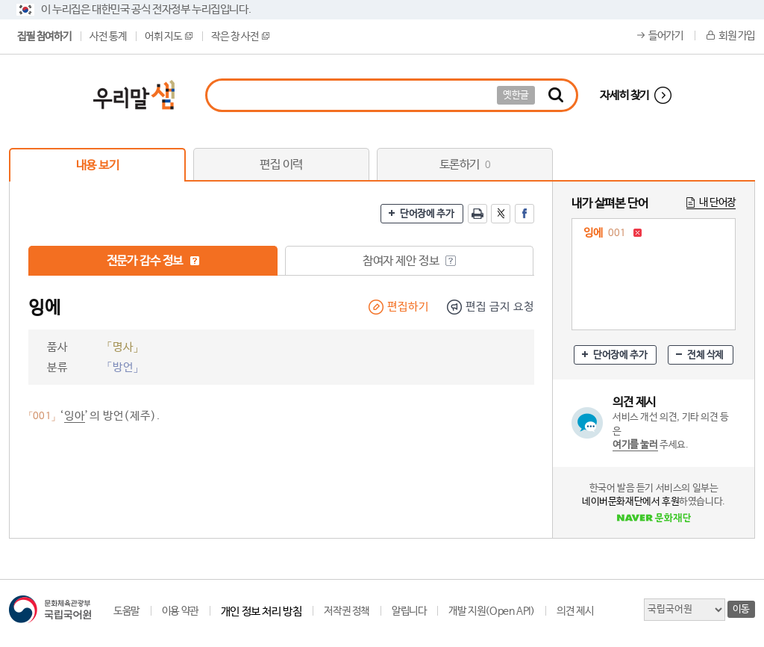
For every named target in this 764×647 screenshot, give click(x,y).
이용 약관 (180, 611)
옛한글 (516, 95)
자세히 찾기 (624, 95)
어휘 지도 (168, 37)
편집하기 (408, 306)
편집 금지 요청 (500, 306)
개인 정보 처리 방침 (261, 611)
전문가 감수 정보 (153, 261)
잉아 (74, 415)
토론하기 (465, 165)
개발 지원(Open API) (491, 611)
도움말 (126, 611)
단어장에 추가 (427, 214)
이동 (741, 609)
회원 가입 (736, 36)
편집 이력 (281, 165)
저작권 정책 (346, 611)
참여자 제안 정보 (409, 261)
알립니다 (409, 611)
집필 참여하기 (44, 37)
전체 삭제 (705, 355)
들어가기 (665, 36)
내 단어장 (717, 202)
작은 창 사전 (240, 37)
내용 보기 (97, 165)
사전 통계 (108, 37)
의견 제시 (575, 611)
